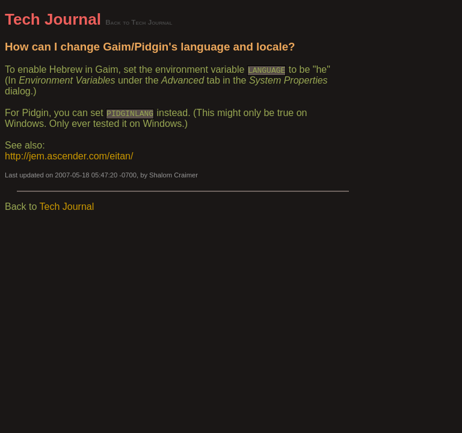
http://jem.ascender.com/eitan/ (69, 156)
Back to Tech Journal (138, 22)
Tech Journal (53, 19)
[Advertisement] (403, 190)
